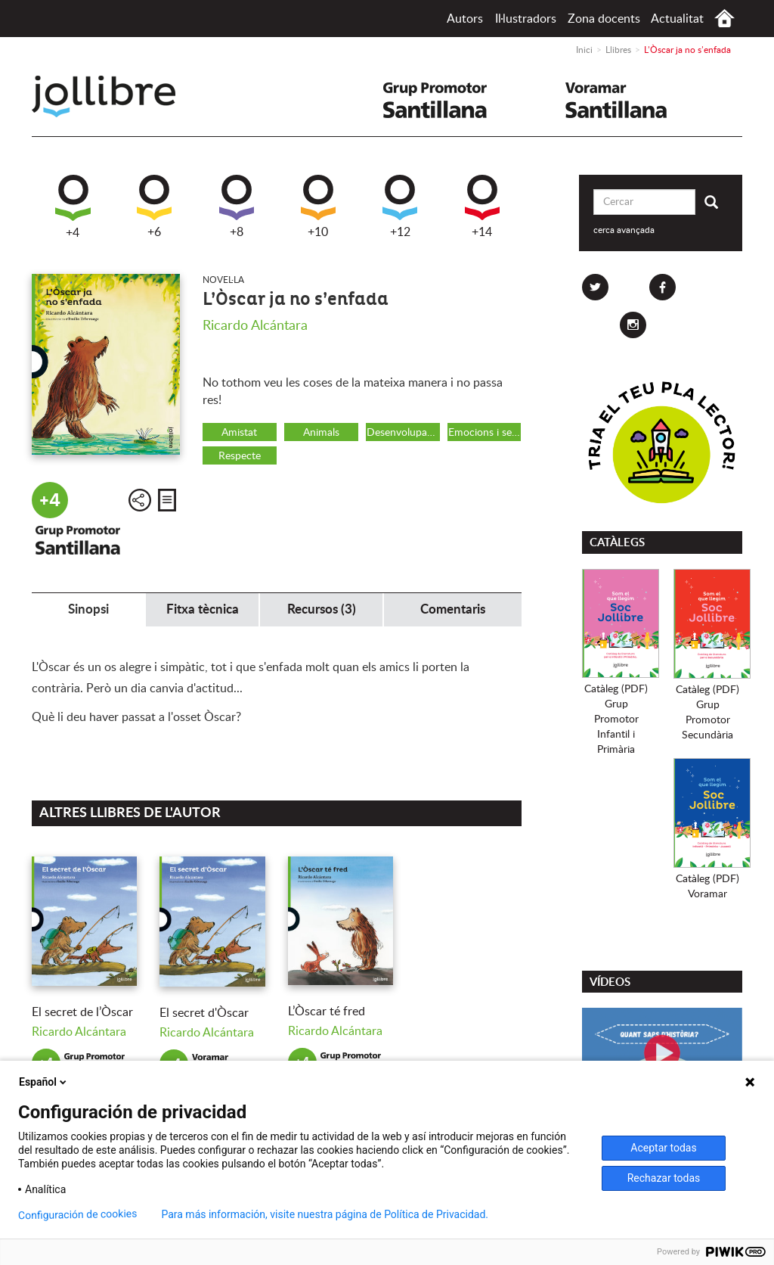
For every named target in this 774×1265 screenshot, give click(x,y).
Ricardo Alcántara (255, 326)
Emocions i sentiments (485, 432)
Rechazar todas (664, 1178)
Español (44, 1082)
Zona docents (604, 19)
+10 (318, 206)
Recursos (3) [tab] (321, 609)
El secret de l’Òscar (82, 1012)
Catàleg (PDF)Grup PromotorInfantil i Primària (616, 719)
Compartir (139, 500)
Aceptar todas (663, 1148)
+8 (236, 206)
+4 (73, 207)
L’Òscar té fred (326, 1011)
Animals (321, 432)
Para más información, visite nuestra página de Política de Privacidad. (324, 1214)
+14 (482, 206)
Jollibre (116, 96)
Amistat (239, 432)
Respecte (239, 456)
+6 (154, 206)
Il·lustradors (525, 19)
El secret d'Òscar (204, 1013)
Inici (724, 18)
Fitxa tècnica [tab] (202, 609)
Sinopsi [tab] (88, 609)
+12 (399, 206)
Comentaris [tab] (452, 609)
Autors (465, 19)
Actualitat (677, 19)
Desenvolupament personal (403, 432)
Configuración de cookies (78, 1215)
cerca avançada (624, 230)
